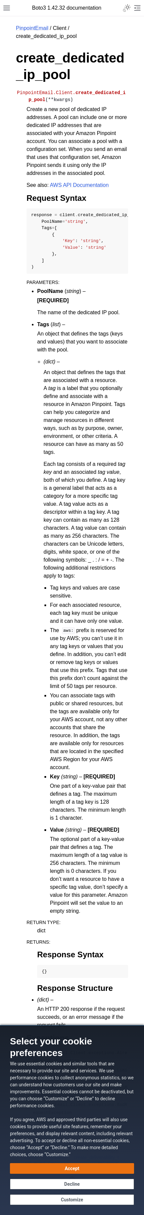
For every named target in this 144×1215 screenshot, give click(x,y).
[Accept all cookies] (72, 1168)
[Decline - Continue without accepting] (72, 1184)
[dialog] (72, 1120)
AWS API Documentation (79, 185)
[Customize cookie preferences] (72, 1199)
